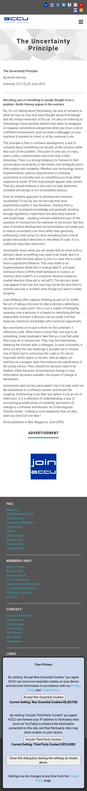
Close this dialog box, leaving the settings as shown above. (43, 760)
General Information (19, 615)
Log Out (11, 597)
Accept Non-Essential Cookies (44, 697)
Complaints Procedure (21, 588)
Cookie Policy (15, 548)
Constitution (14, 527)
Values (10, 531)
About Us (12, 509)
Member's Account (18, 592)
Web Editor (13, 637)
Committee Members (20, 522)
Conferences (14, 518)
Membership (14, 620)
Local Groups (15, 624)
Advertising (13, 628)
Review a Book (16, 575)
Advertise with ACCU (20, 514)
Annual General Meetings (23, 584)
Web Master (14, 632)
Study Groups (15, 535)
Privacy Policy (15, 544)
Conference (14, 641)
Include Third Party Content (43, 739)
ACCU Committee (18, 579)
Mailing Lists (14, 540)
